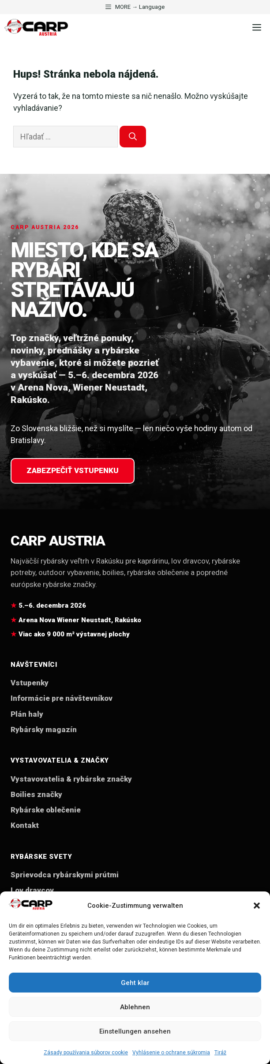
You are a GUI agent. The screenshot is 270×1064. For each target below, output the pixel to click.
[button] (256, 905)
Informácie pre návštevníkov (61, 698)
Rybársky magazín (44, 729)
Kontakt (25, 825)
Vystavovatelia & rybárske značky (71, 779)
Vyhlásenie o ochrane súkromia (171, 1052)
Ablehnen (135, 1007)
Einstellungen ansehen (135, 1031)
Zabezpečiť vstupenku (72, 470)
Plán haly (27, 714)
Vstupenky (30, 682)
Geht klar (135, 983)
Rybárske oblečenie (46, 809)
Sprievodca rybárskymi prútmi (65, 874)
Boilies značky (36, 794)
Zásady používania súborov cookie (86, 1052)
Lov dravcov (32, 890)
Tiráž (220, 1052)
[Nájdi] (133, 136)
